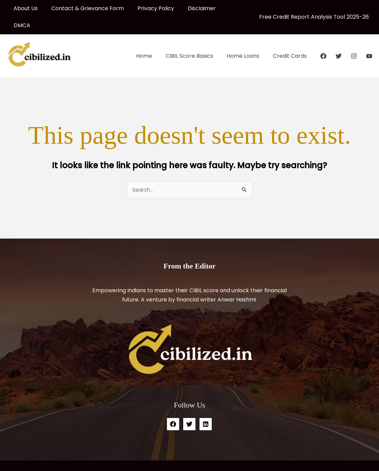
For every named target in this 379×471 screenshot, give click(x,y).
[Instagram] (354, 39)
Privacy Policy (149, 8)
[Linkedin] (206, 407)
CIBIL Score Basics (196, 39)
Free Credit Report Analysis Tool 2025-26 (314, 8)
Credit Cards (291, 39)
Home (154, 39)
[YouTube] (369, 39)
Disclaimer (192, 8)
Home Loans (247, 39)
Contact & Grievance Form (83, 8)
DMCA (225, 8)
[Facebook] (323, 39)
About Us (24, 8)
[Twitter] (339, 39)
